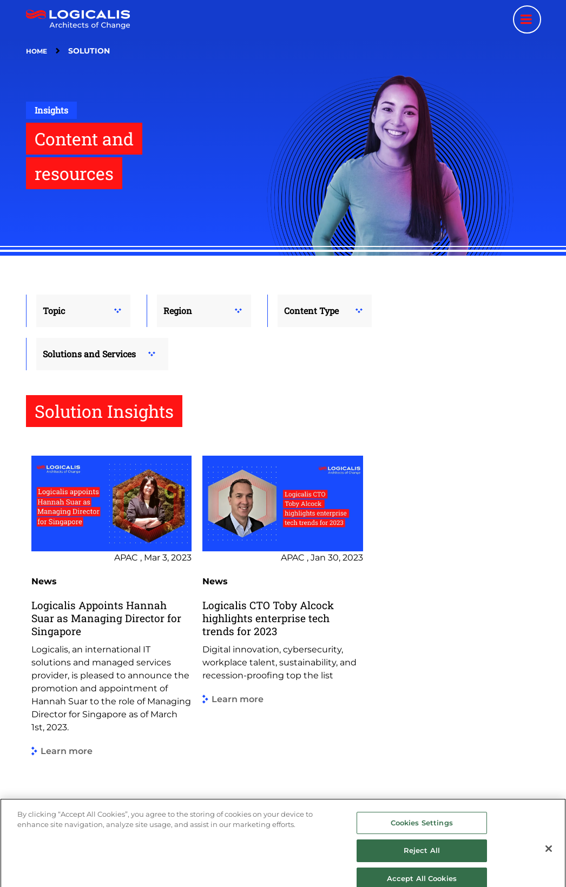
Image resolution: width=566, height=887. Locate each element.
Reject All (422, 856)
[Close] (549, 854)
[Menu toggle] (527, 19)
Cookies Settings (422, 828)
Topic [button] (54, 310)
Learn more (67, 751)
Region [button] (177, 310)
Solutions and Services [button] (89, 353)
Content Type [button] (311, 310)
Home (36, 51)
